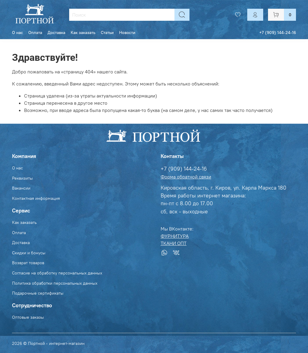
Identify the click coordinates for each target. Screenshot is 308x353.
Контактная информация (36, 198)
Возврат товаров (28, 262)
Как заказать (83, 32)
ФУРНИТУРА (175, 236)
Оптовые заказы (28, 317)
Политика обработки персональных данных (54, 283)
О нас (17, 32)
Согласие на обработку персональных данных (57, 273)
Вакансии (21, 188)
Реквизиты (22, 178)
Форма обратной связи (186, 177)
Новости (127, 32)
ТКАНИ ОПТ (173, 243)
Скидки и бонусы (28, 252)
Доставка (56, 32)
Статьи (107, 32)
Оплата (35, 32)
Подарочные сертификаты (37, 293)
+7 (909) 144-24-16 (277, 32)
